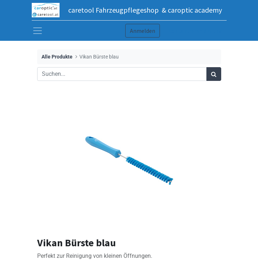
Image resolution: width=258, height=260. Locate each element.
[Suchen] (213, 74)
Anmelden (142, 30)
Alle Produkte (57, 57)
